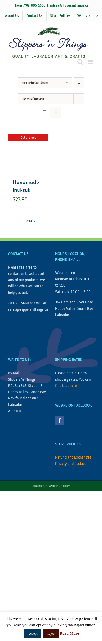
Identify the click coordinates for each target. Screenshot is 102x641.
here (73, 385)
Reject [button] (50, 634)
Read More (69, 633)
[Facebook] (59, 420)
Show (33, 99)
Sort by (35, 83)
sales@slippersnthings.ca (69, 5)
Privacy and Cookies (70, 463)
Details (30, 221)
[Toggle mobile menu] (91, 62)
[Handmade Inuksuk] (28, 154)
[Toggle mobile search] (80, 62)
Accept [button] (33, 634)
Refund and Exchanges (73, 457)
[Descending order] (79, 82)
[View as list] (55, 112)
